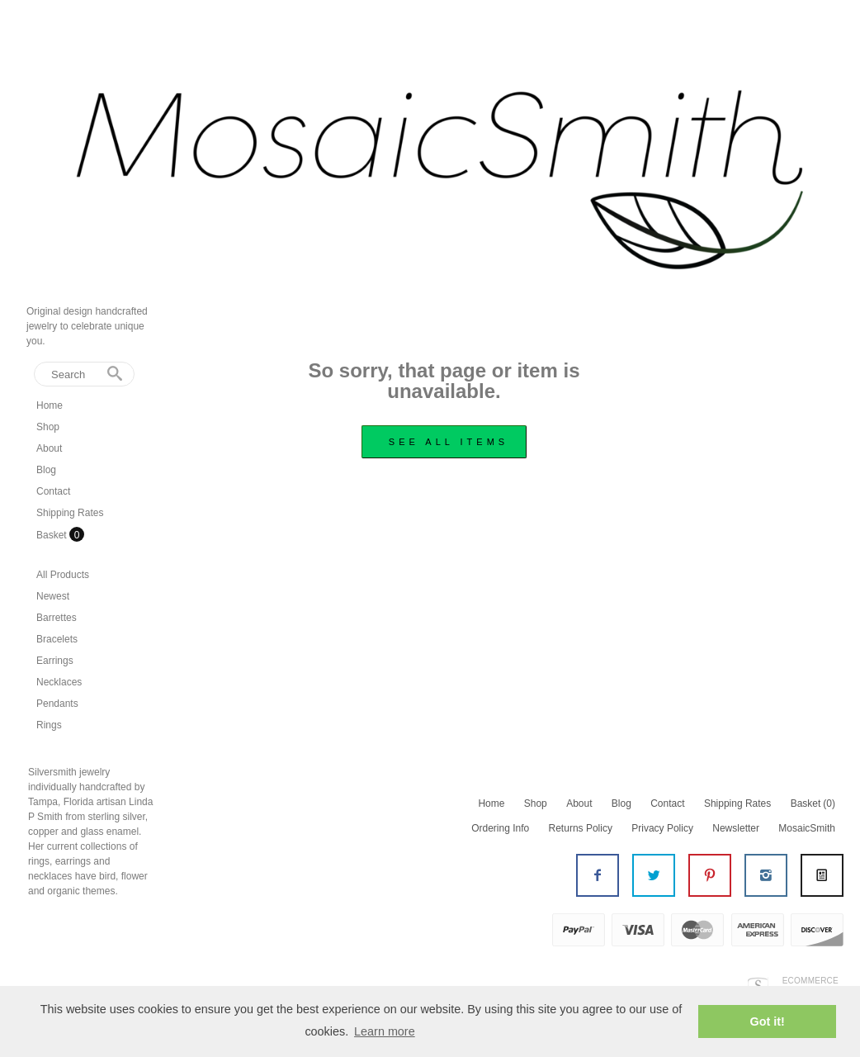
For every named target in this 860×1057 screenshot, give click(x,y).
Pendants (57, 703)
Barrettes (56, 617)
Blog (46, 470)
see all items (448, 442)
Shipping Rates (69, 513)
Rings (49, 725)
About (49, 448)
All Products (62, 575)
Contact (53, 491)
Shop (47, 427)
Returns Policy (580, 828)
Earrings (54, 660)
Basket (52, 535)
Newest (52, 596)
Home (49, 405)
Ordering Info (500, 828)
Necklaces (59, 682)
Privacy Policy (662, 828)
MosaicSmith (806, 828)
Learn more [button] (384, 1031)
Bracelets (57, 639)
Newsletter (735, 828)
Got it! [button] (767, 1021)
